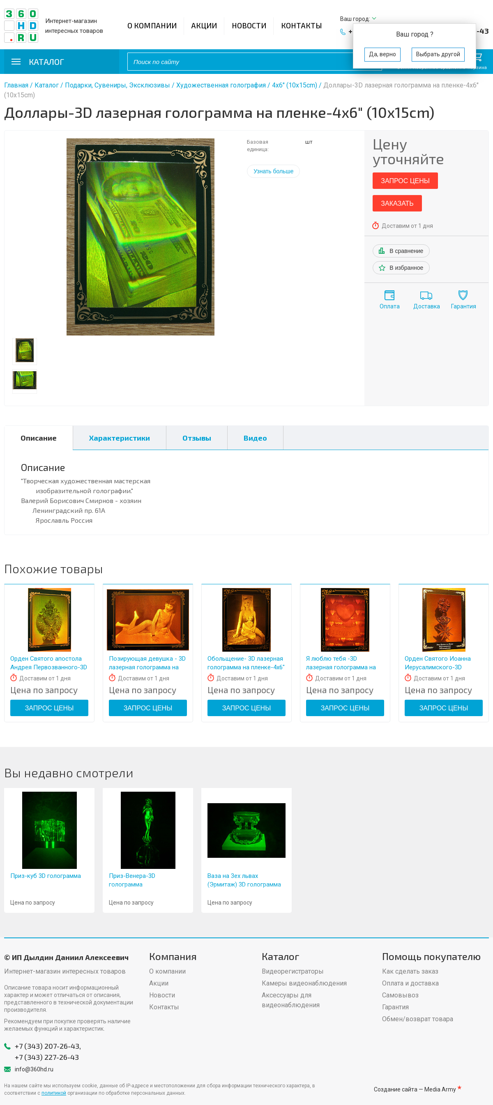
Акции (204, 25)
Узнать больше (273, 171)
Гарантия (463, 306)
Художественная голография (221, 85)
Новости (249, 25)
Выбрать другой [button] (438, 54)
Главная (16, 85)
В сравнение (406, 251)
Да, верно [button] (382, 54)
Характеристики (119, 437)
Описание (39, 437)
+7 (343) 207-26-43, (48, 1045)
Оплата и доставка (410, 983)
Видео (255, 437)
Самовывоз (400, 995)
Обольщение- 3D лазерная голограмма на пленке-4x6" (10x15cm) (246, 667)
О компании (152, 25)
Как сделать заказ (410, 971)
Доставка (426, 306)
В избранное (406, 267)
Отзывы (196, 437)
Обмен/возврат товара (417, 1019)
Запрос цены (405, 180)
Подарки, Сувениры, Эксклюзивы (117, 85)
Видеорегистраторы (293, 971)
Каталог (47, 85)
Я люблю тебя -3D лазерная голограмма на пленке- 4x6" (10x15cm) (341, 667)
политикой (53, 1093)
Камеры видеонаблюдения (304, 983)
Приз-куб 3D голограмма (45, 876)
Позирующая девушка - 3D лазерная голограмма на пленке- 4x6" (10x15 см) (147, 667)
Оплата (390, 306)
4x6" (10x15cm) (295, 85)
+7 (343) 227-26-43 (47, 1056)
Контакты (301, 25)
